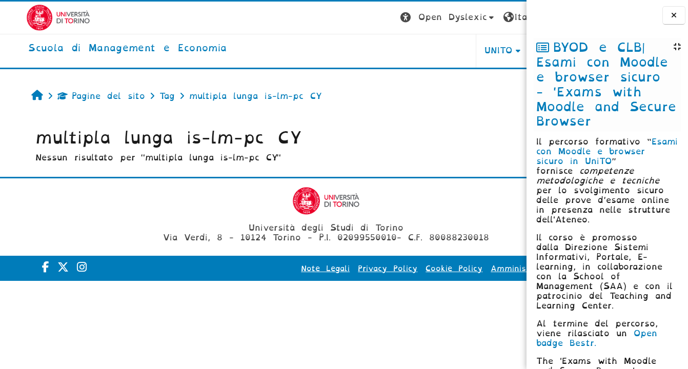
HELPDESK (461, 50)
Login (506, 17)
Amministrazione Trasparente (453, 268)
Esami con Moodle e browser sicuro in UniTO (607, 151)
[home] (101, 48)
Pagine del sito (80, 96)
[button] (348, 18)
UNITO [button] (399, 50)
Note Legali (225, 268)
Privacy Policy (288, 268)
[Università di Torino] (32, 17)
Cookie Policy (354, 268)
